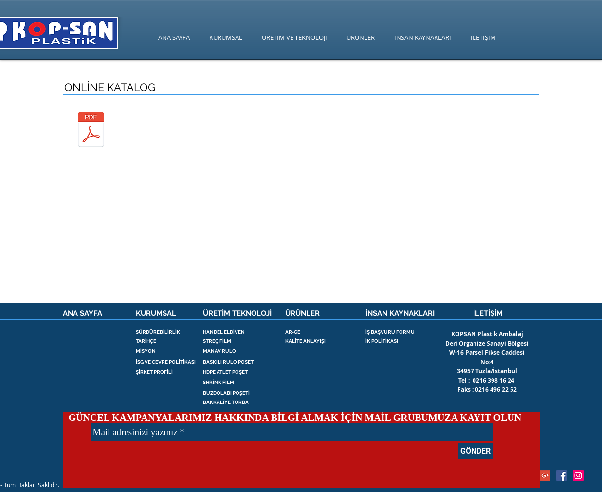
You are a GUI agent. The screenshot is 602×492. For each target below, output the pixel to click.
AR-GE (292, 332)
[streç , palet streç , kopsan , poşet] (561, 475)
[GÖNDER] (475, 451)
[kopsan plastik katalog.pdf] (91, 131)
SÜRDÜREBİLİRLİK (158, 332)
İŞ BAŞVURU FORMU (390, 332)
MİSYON (146, 351)
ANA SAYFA (82, 313)
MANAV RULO (219, 351)
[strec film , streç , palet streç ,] (578, 475)
